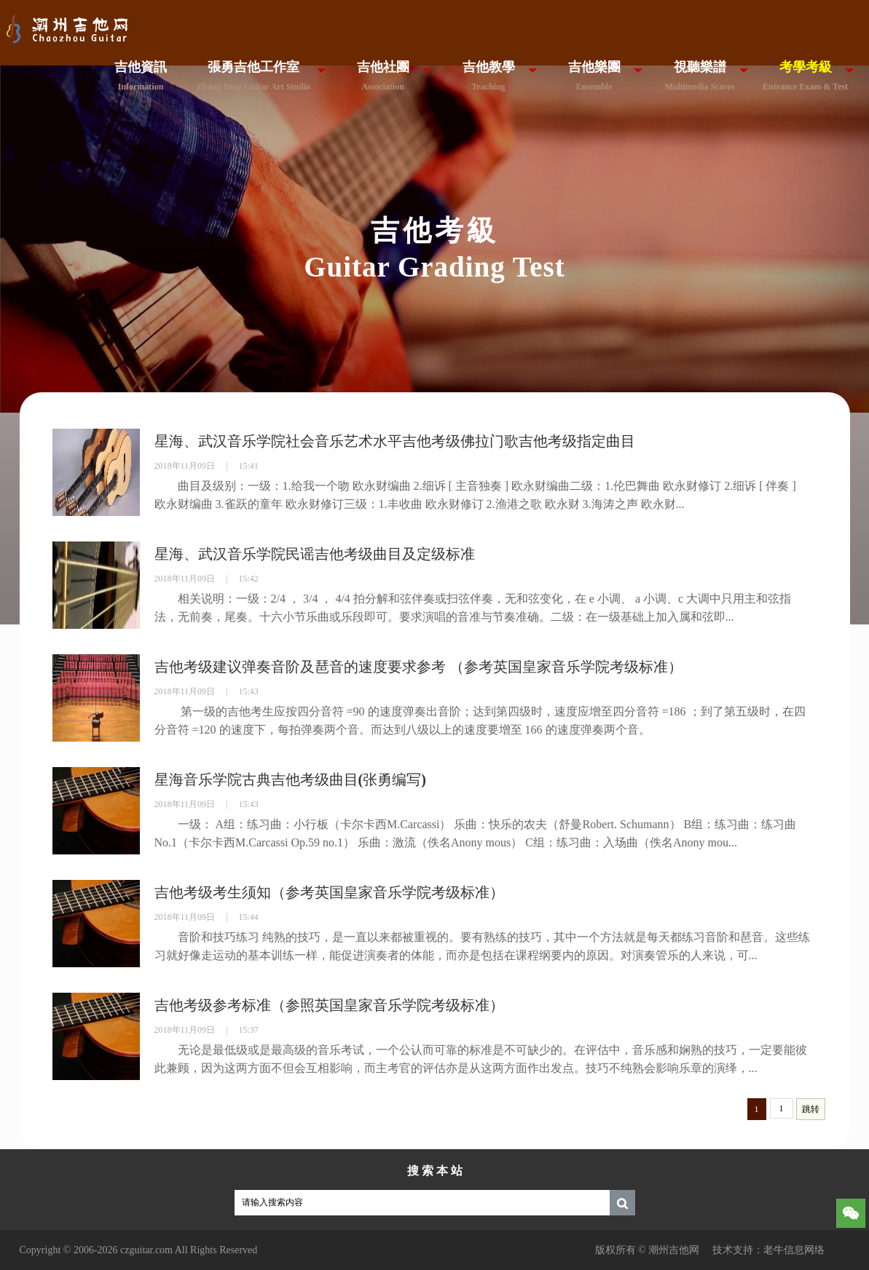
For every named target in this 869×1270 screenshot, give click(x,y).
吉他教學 (489, 76)
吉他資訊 (140, 76)
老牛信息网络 (794, 1250)
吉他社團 (383, 76)
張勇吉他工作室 (253, 76)
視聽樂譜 (699, 76)
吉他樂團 (594, 76)
